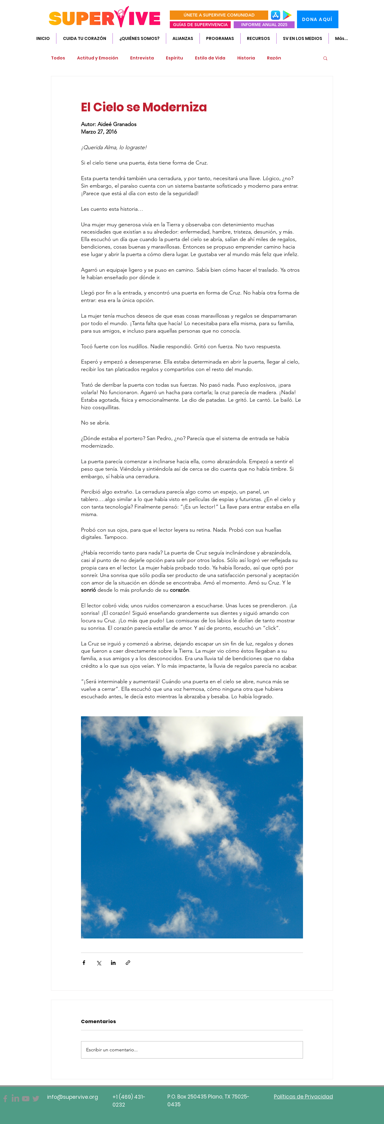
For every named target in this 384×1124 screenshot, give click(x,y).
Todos (58, 58)
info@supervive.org (72, 1097)
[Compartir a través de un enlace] (128, 962)
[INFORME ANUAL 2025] (264, 24)
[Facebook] (5, 1098)
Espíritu (174, 58)
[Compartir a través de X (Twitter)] (98, 962)
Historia (246, 58)
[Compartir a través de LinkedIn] (113, 962)
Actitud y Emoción (97, 58)
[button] (139, 38)
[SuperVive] (15, 1098)
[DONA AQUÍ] (317, 19)
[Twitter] (35, 1098)
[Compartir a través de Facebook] (84, 962)
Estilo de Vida (210, 58)
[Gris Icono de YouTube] (25, 1098)
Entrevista (142, 58)
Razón (274, 58)
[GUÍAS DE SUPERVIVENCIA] (200, 24)
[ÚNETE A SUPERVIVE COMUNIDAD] (219, 15)
